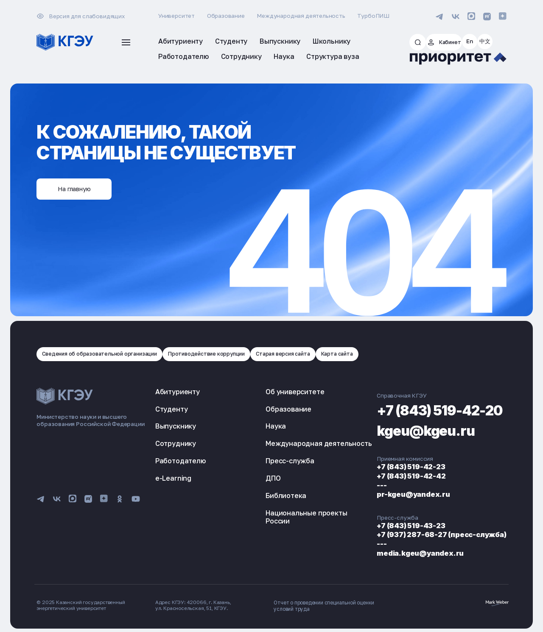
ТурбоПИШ (373, 15)
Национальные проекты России (290, 525)
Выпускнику (175, 426)
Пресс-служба (274, 469)
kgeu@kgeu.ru (407, 429)
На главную (80, 188)
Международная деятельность (301, 15)
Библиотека (270, 503)
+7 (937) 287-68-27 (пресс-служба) (416, 533)
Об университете (279, 391)
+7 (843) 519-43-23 (383, 525)
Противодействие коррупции (224, 353)
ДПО (257, 486)
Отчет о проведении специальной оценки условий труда (323, 605)
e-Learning (173, 478)
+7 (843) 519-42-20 (426, 408)
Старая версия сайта (309, 353)
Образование (226, 15)
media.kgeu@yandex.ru (393, 552)
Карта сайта (369, 353)
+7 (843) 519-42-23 (383, 466)
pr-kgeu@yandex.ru (385, 494)
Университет (176, 15)
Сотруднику (175, 443)
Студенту (171, 408)
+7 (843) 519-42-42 (384, 475)
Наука (260, 426)
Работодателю (180, 461)
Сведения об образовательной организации (106, 353)
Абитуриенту (177, 391)
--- (350, 484)
